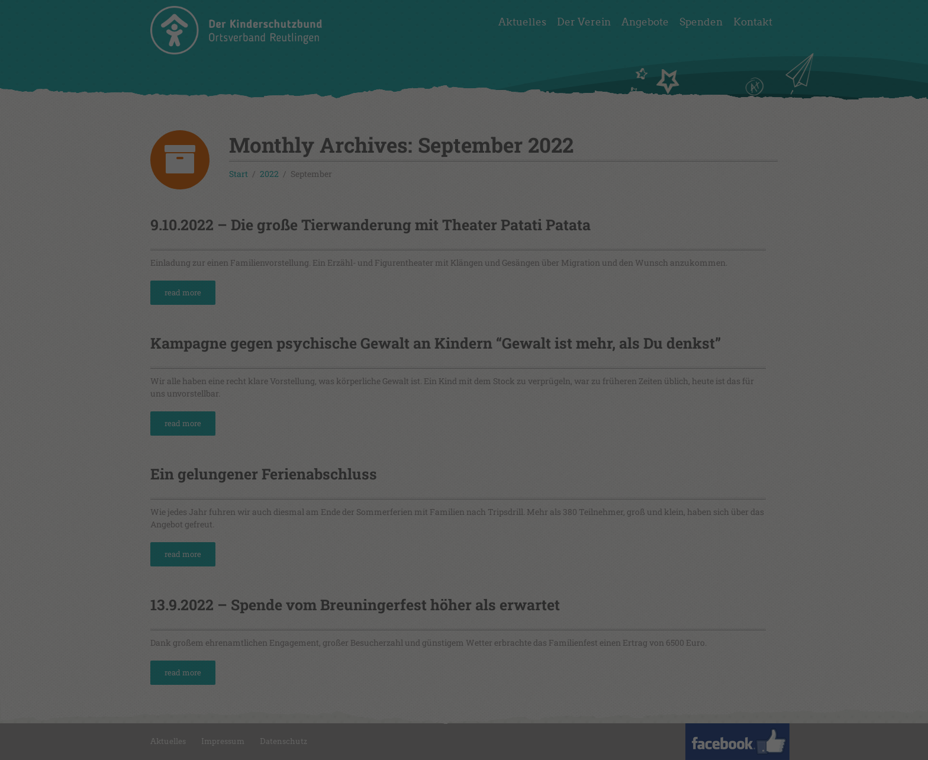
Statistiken (449, 186)
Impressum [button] (524, 324)
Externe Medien (556, 186)
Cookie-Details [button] (409, 324)
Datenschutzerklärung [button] (470, 324)
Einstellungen (360, 159)
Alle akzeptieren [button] (464, 228)
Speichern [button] (464, 263)
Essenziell (353, 186)
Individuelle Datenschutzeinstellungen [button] (464, 298)
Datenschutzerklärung (434, 147)
